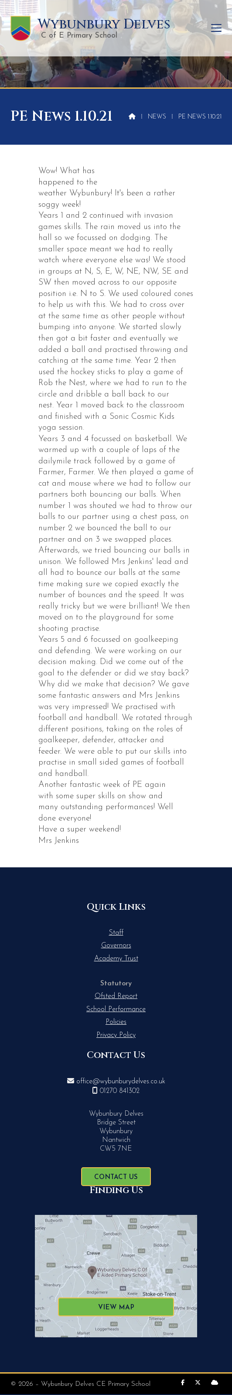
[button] (216, 28)
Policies (116, 1022)
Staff (116, 932)
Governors (116, 945)
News (157, 117)
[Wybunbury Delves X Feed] (198, 1383)
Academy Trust (116, 958)
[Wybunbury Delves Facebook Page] (182, 1383)
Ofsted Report (116, 996)
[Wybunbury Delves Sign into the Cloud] (214, 1383)
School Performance (116, 1009)
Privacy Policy (116, 1035)
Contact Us (116, 1177)
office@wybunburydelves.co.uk (120, 1081)
